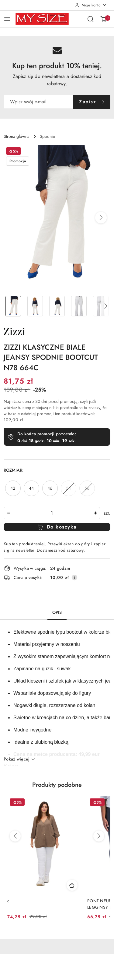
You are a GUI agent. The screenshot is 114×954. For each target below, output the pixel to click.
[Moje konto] (90, 5)
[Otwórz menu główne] (7, 18)
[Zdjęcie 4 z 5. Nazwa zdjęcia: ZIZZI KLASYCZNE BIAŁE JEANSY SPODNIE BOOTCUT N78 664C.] (78, 306)
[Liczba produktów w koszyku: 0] (103, 19)
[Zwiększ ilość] (95, 513)
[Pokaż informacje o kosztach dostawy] (74, 577)
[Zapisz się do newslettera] (38, 102)
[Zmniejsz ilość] (8, 513)
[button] (101, 217)
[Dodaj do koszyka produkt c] (72, 885)
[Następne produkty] (98, 836)
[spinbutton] (51, 513)
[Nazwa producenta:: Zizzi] (14, 331)
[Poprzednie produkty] (15, 836)
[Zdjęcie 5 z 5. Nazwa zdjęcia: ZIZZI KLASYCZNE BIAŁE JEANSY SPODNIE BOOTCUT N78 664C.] (100, 306)
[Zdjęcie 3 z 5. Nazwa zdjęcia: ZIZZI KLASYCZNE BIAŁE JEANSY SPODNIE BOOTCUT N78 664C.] (57, 306)
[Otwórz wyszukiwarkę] (90, 19)
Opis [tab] (57, 612)
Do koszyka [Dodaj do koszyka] (57, 527)
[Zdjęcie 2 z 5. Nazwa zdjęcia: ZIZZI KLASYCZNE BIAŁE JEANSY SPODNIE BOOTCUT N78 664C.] (35, 306)
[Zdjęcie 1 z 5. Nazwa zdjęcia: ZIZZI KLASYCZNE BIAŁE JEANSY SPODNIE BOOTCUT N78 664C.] (13, 306)
